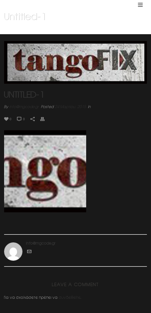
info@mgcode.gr (24, 107)
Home (41, 30)
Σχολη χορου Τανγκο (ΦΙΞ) (71, 30)
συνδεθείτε (70, 297)
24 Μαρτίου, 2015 (70, 107)
